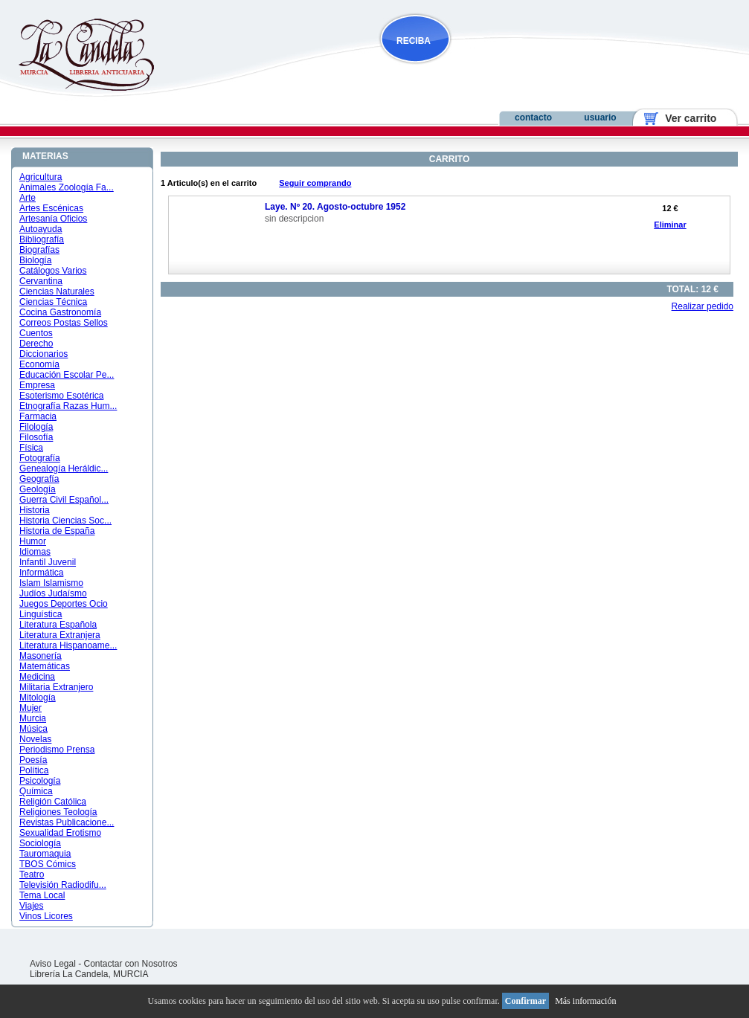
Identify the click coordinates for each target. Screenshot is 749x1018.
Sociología (40, 843)
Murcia (32, 718)
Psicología (39, 781)
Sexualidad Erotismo (60, 833)
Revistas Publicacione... (66, 822)
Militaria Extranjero (56, 687)
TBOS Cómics (47, 864)
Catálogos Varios (53, 270)
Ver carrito (685, 118)
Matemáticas (44, 666)
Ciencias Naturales (56, 291)
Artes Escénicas (51, 208)
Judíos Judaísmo (53, 593)
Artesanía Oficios (53, 218)
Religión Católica (52, 801)
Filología (36, 427)
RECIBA (413, 41)
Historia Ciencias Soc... (65, 520)
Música (33, 729)
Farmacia (38, 416)
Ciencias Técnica (53, 302)
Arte (27, 198)
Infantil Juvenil (47, 562)
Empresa (37, 385)
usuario (600, 117)
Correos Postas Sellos (63, 323)
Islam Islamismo (51, 583)
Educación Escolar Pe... (66, 375)
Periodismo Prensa (56, 749)
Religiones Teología (58, 812)
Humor (32, 541)
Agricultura (40, 177)
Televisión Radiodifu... (62, 885)
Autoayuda (40, 229)
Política (33, 770)
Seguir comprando (315, 182)
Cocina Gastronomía (60, 312)
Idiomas (35, 552)
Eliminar (670, 224)
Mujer (30, 708)
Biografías (39, 250)
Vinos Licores (46, 916)
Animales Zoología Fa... (66, 187)
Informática (41, 572)
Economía (39, 364)
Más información (585, 1001)
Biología (35, 260)
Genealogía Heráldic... (63, 468)
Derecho (36, 343)
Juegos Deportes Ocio (63, 604)
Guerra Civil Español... (64, 499)
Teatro (31, 874)
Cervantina (40, 281)
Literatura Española (58, 624)
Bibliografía (41, 239)
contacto (533, 117)
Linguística (40, 614)
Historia (34, 510)
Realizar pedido (702, 306)
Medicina (37, 676)
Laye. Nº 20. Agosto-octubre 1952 (335, 207)
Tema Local (42, 895)
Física (31, 447)
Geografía (39, 479)
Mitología (37, 697)
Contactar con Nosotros (131, 964)
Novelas (35, 739)
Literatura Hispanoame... (68, 645)
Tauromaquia (45, 853)
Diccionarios (43, 354)
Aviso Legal (53, 964)
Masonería (40, 656)
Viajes (31, 906)
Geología (37, 489)
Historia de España (56, 531)
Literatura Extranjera (59, 635)
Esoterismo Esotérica (61, 395)
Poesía (33, 760)
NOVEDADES (491, 69)
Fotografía (39, 458)
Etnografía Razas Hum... (68, 406)
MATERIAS (45, 156)
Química (36, 791)
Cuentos (36, 333)
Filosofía (36, 437)
